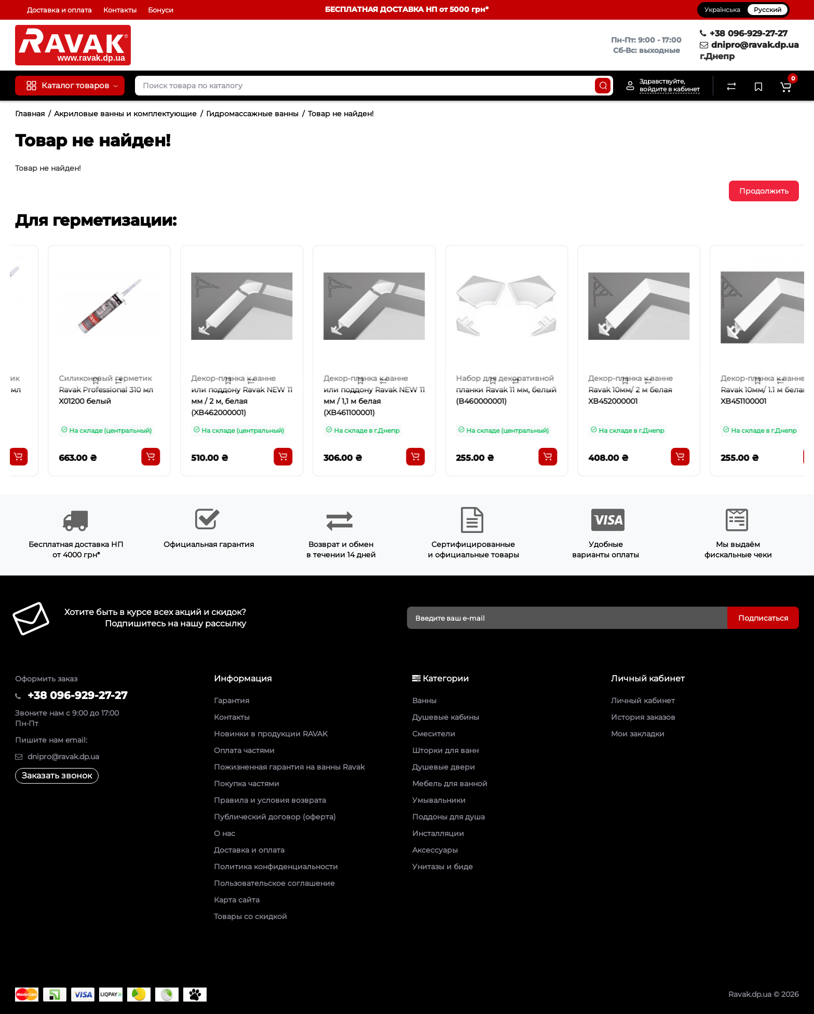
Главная (30, 113)
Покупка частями (246, 783)
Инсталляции (438, 833)
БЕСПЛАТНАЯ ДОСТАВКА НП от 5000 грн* (407, 9)
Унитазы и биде (442, 866)
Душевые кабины (445, 717)
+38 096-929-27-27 (744, 33)
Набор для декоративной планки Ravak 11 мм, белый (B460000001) (605, 390)
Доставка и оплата (59, 10)
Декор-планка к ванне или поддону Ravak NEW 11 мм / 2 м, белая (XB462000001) (340, 395)
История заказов (643, 717)
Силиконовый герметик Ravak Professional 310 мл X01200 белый (205, 390)
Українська (722, 9)
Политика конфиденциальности (276, 866)
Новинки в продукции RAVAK (271, 733)
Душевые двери (443, 767)
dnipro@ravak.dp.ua (749, 45)
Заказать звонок (57, 775)
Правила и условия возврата (270, 800)
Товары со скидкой (250, 916)
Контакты (120, 10)
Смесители (433, 733)
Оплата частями (244, 750)
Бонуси (160, 10)
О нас (224, 833)
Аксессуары (435, 850)
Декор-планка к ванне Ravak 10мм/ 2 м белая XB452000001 (729, 390)
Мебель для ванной (449, 783)
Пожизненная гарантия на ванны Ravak (289, 767)
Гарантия (231, 700)
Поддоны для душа (448, 816)
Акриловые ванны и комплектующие (125, 113)
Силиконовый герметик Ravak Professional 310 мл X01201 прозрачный (72, 390)
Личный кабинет (643, 700)
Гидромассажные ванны (252, 113)
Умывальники (439, 800)
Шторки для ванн (445, 750)
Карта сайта (237, 900)
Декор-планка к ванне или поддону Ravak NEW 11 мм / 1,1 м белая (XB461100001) (473, 395)
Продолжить (764, 191)
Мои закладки (637, 733)
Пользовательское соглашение (274, 883)
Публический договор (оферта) (275, 816)
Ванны (424, 700)
